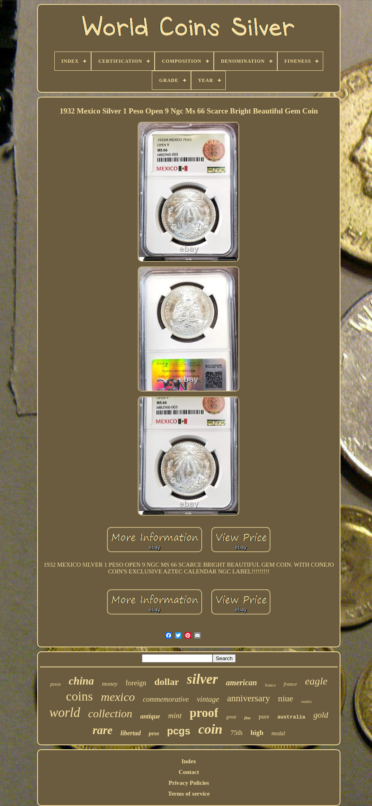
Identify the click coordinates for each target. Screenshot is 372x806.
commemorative (166, 699)
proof (204, 713)
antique (150, 716)
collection (110, 713)
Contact (189, 772)
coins (79, 696)
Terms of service (188, 793)
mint (175, 715)
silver (202, 679)
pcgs (178, 730)
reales (306, 701)
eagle (316, 681)
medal (278, 733)
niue (285, 698)
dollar (166, 682)
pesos (55, 684)
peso (154, 733)
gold (320, 715)
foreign (135, 683)
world (64, 712)
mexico (118, 696)
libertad (131, 733)
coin (210, 729)
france (290, 684)
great (231, 717)
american (241, 682)
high (257, 732)
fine (247, 718)
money (109, 684)
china (81, 681)
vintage (208, 699)
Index (188, 761)
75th (237, 732)
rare (103, 730)
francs (270, 685)
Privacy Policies (189, 783)
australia (291, 717)
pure (264, 716)
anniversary (248, 698)
